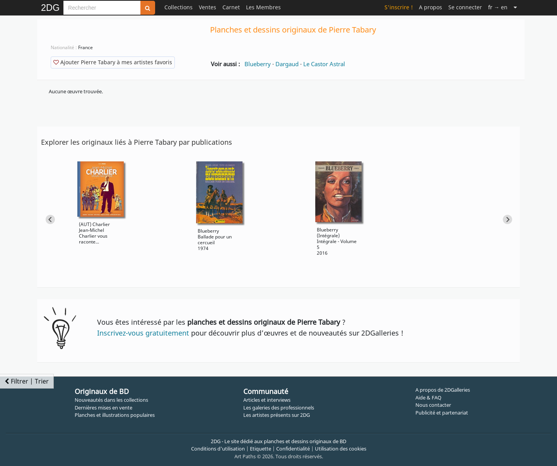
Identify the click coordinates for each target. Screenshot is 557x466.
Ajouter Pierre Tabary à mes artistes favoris (112, 62)
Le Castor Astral (324, 64)
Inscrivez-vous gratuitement (143, 333)
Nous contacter (433, 404)
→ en (497, 7)
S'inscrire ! (398, 7)
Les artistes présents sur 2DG (276, 414)
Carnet (231, 7)
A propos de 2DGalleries (442, 389)
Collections (178, 7)
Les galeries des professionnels (278, 407)
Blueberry (257, 64)
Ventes (207, 7)
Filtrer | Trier (27, 381)
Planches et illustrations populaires (115, 414)
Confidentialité (293, 448)
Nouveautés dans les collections (111, 399)
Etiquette (260, 448)
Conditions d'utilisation (218, 448)
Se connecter (465, 7)
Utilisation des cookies (340, 448)
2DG (50, 8)
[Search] (101, 8)
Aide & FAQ (428, 397)
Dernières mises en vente (103, 407)
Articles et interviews (266, 399)
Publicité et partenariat (441, 412)
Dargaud (287, 64)
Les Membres (263, 7)
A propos (430, 7)
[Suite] (515, 7)
